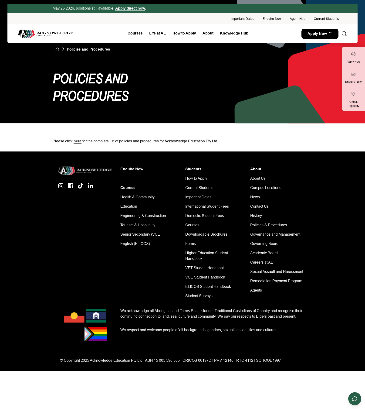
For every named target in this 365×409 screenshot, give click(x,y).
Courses (135, 33)
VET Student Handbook (205, 268)
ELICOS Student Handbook (208, 287)
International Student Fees (207, 206)
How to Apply (184, 33)
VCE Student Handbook (205, 277)
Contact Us (259, 206)
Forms (190, 244)
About (208, 33)
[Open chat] (354, 398)
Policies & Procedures (268, 225)
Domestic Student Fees (204, 216)
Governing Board (264, 244)
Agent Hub (297, 19)
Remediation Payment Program (276, 281)
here (77, 141)
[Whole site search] (344, 34)
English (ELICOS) (135, 244)
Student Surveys (199, 296)
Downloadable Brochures (206, 234)
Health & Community (137, 197)
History (256, 216)
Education (128, 206)
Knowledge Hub (234, 33)
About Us (258, 178)
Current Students (326, 19)
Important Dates (242, 19)
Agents (256, 290)
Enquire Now (272, 19)
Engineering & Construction (143, 216)
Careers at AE (261, 262)
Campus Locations (265, 188)
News (255, 197)
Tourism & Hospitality (137, 225)
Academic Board (264, 253)
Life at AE (157, 33)
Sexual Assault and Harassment (276, 272)
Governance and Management (275, 234)
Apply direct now (130, 8)
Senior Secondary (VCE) (140, 234)
